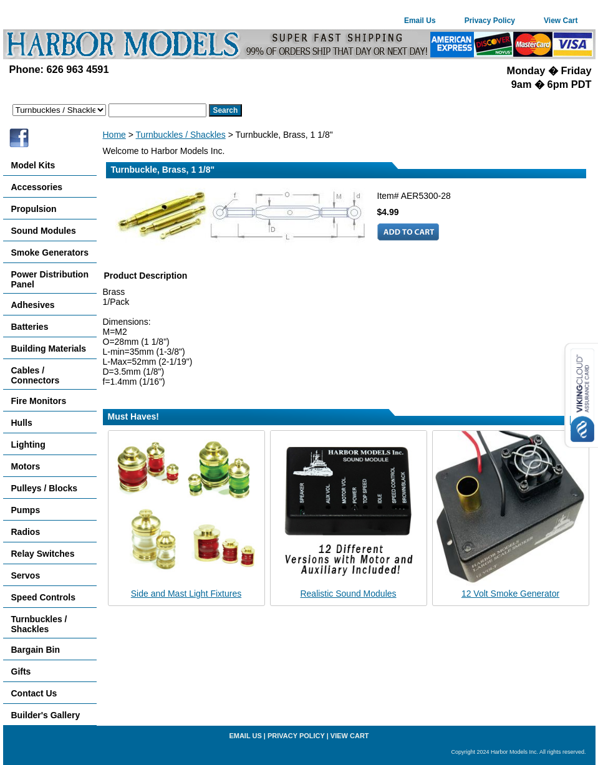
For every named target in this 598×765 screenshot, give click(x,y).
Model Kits (33, 165)
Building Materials (49, 349)
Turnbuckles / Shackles (181, 135)
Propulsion (34, 209)
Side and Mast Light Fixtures (186, 594)
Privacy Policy (490, 20)
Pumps (26, 510)
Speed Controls (43, 597)
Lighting (28, 445)
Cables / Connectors (35, 375)
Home (114, 135)
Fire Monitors (39, 401)
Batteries (30, 327)
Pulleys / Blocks (44, 488)
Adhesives (33, 305)
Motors (26, 466)
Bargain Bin (35, 650)
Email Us (420, 20)
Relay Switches (43, 554)
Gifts (21, 671)
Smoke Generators (50, 252)
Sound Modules (43, 231)
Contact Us (34, 693)
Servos (26, 575)
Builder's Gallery (45, 715)
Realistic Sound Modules (348, 594)
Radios (26, 532)
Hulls (21, 423)
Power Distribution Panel (50, 279)
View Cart (560, 20)
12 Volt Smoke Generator (510, 594)
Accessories (37, 187)
